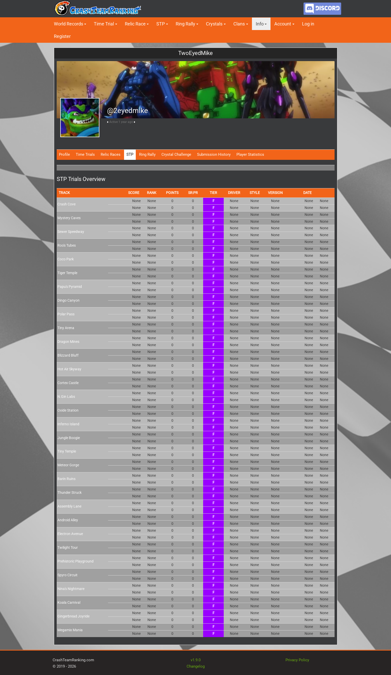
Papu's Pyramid (69, 287)
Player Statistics (250, 154)
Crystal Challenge (176, 154)
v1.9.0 (196, 660)
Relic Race (135, 23)
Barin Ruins (66, 479)
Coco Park (65, 259)
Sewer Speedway (70, 232)
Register (62, 36)
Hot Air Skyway (69, 369)
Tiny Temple (66, 451)
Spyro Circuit (67, 575)
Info (260, 23)
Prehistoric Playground (75, 561)
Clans (239, 23)
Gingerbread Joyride (73, 616)
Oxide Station (68, 410)
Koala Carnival (68, 602)
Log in (308, 23)
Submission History (214, 154)
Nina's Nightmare (70, 589)
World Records (68, 23)
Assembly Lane (69, 506)
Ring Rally (185, 23)
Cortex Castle (68, 383)
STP (160, 23)
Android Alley (67, 520)
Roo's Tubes (66, 245)
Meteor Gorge (68, 465)
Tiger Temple (67, 273)
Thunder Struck (69, 492)
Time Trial (104, 23)
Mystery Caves (69, 218)
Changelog (196, 666)
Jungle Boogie (68, 438)
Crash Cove (66, 204)
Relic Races (111, 154)
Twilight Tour (67, 547)
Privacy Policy (297, 660)
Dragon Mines (68, 342)
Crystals (214, 23)
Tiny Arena (65, 328)
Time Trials (85, 154)
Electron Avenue (70, 534)
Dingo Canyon (68, 300)
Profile (64, 154)
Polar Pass (65, 314)
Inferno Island (68, 424)
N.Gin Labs (66, 397)
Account (282, 23)
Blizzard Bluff (68, 355)
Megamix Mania (70, 630)
